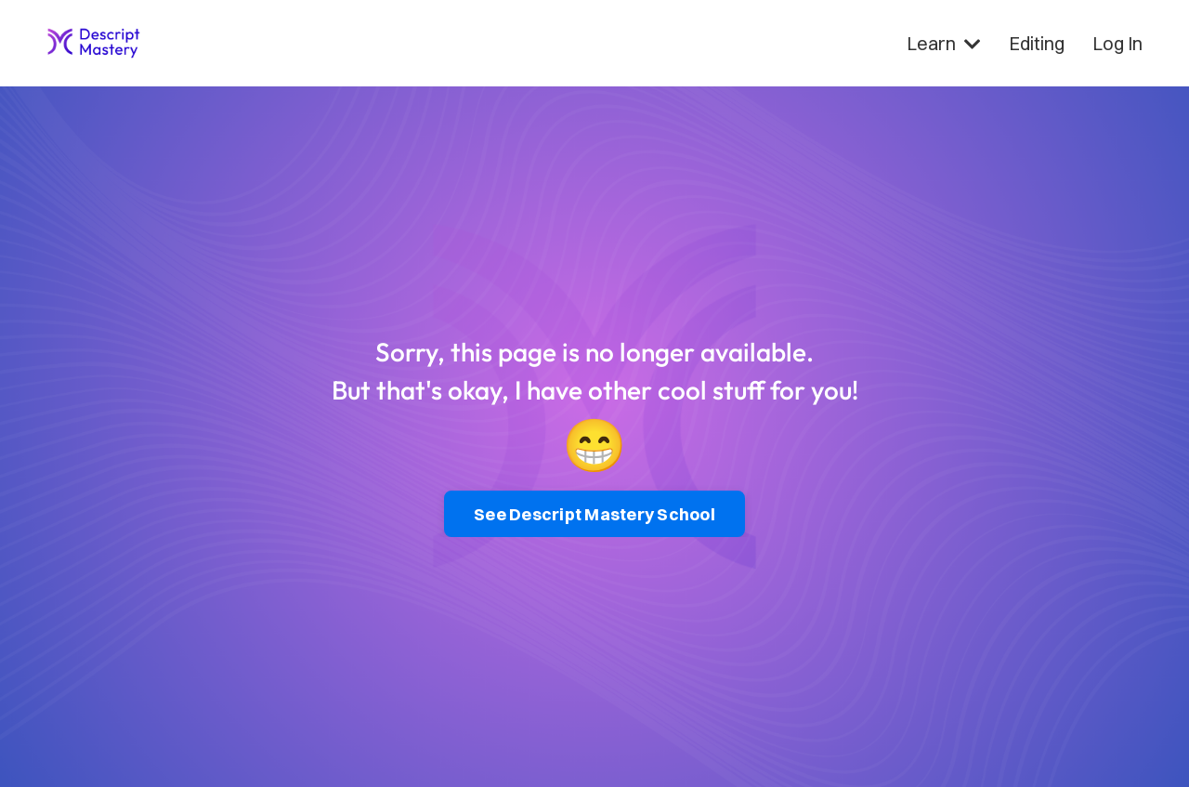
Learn (944, 43)
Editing (1037, 43)
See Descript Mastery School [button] (594, 514)
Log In (1117, 43)
